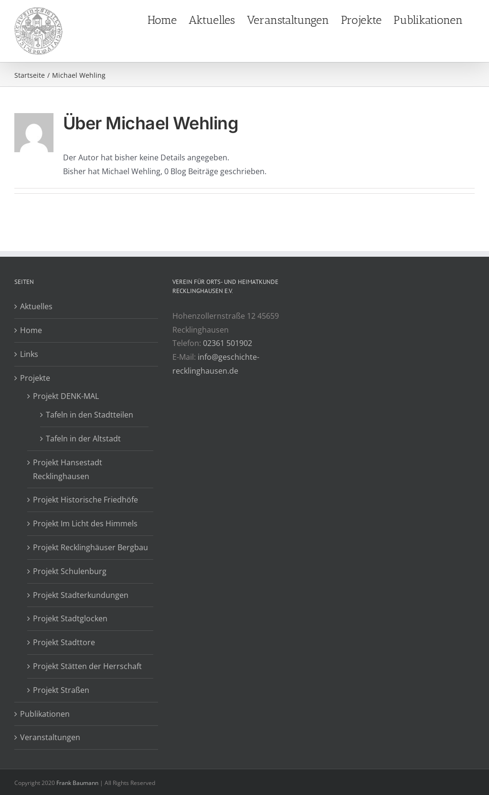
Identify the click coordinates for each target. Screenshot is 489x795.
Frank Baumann (77, 783)
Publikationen (45, 714)
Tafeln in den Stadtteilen (89, 414)
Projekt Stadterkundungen (80, 595)
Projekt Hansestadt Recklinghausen (67, 469)
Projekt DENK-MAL (66, 396)
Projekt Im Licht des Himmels (85, 523)
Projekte (35, 378)
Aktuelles (36, 306)
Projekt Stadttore (64, 642)
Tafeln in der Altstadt (83, 438)
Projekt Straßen (61, 690)
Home (31, 330)
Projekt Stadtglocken (70, 618)
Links (29, 354)
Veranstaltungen (50, 737)
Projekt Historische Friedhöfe (85, 499)
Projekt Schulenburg (69, 571)
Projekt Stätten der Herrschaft (87, 666)
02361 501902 (227, 343)
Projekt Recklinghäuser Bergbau (90, 547)
